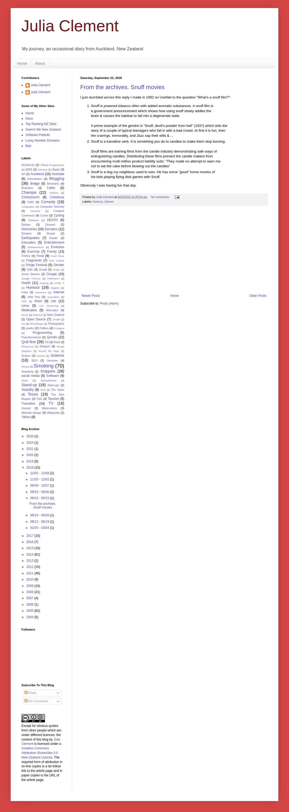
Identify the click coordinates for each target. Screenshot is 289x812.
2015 (30, 548)
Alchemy (43, 169)
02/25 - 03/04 (40, 528)
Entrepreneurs (36, 247)
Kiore (29, 118)
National (37, 314)
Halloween (53, 278)
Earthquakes (30, 238)
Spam (24, 380)
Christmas (57, 197)
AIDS (28, 169)
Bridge (35, 183)
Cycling (59, 215)
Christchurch (30, 197)
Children (54, 192)
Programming (42, 333)
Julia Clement (70, 26)
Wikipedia (53, 412)
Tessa (33, 394)
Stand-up (29, 385)
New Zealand (55, 314)
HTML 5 (59, 283)
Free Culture (56, 260)
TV (50, 403)
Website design (31, 412)
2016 (30, 542)
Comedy (48, 202)
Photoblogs (36, 323)
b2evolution (34, 178)
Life (53, 301)
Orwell (56, 319)
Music (24, 314)
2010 (30, 579)
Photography (56, 323)
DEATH (52, 220)
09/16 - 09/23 (40, 498)
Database (33, 220)
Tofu (39, 398)
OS (23, 323)
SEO (34, 360)
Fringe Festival (36, 265)
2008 (30, 592)
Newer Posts (91, 296)
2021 (30, 449)
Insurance (40, 292)
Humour (98, 201)
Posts (30, 693)
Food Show (57, 256)
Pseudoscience (31, 337)
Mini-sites (52, 310)
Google (52, 274)
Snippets (47, 371)
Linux (25, 306)
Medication (29, 310)
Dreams (26, 233)
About (40, 63)
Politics (43, 328)
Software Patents (37, 135)
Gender (59, 265)
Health (26, 283)
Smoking (44, 366)
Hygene (55, 287)
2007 (30, 598)
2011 (30, 573)
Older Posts (257, 296)
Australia (58, 174)
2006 (30, 604)
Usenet (108, 201)
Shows (25, 366)
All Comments (36, 701)
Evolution (57, 247)
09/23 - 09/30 (40, 492)
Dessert (50, 224)
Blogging (56, 178)
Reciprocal (27, 346)
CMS (30, 202)
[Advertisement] (174, 249)
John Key (33, 296)
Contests (35, 211)
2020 (30, 455)
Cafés (51, 188)
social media (30, 376)
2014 (30, 554)
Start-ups (53, 385)
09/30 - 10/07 (40, 485)
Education (28, 242)
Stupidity (27, 390)
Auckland (37, 174)
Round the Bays (49, 351)
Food (40, 256)
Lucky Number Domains (42, 140)
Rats (57, 342)
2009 (30, 586)
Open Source (36, 319)
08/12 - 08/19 (40, 521)
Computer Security (52, 206)
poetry (30, 328)
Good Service (30, 274)
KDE (24, 301)
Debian (26, 224)
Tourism (53, 399)
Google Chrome (31, 278)
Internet (58, 292)
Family (51, 251)
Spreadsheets (48, 380)
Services (52, 360)
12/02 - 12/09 (40, 473)
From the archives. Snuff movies (122, 87)
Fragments (33, 260)
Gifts (30, 269)
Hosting (44, 283)
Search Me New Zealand (43, 129)
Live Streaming (48, 305)
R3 (47, 342)
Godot (56, 269)
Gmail (43, 269)
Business (27, 187)
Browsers (53, 183)
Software (52, 376)
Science (57, 355)
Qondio (52, 337)
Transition (28, 403)
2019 (30, 461)
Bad (28, 146)
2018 (30, 467)
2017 (30, 536)
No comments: (160, 197)
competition (28, 206)
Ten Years (57, 389)
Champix (29, 192)
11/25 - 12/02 (40, 479)
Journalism (53, 296)
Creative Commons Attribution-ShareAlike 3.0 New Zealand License (39, 752)
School (40, 355)
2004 (30, 617)
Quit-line (28, 342)
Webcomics (49, 408)
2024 (30, 443)
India (24, 292)
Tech (43, 389)
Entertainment (54, 242)
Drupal (51, 233)
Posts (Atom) (109, 303)
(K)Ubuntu (28, 164)
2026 (30, 436)
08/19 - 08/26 (40, 515)
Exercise (33, 251)
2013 (30, 561)
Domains (51, 229)
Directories (29, 229)
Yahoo (26, 417)
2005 (30, 611)
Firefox (25, 255)
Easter (54, 238)
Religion (45, 346)
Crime (44, 215)
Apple (56, 169)
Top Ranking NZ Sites (40, 124)
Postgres (59, 328)
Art (23, 174)
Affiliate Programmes (52, 165)
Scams (25, 355)
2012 (30, 567)
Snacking (27, 371)
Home (22, 63)
